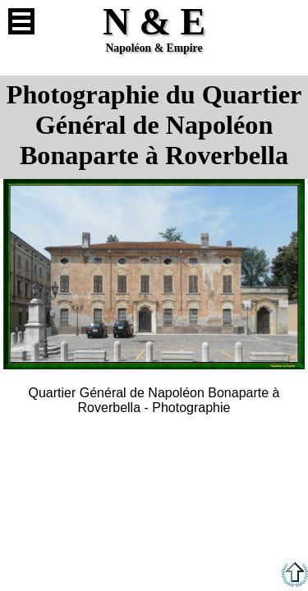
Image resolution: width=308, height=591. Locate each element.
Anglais (287, 21)
